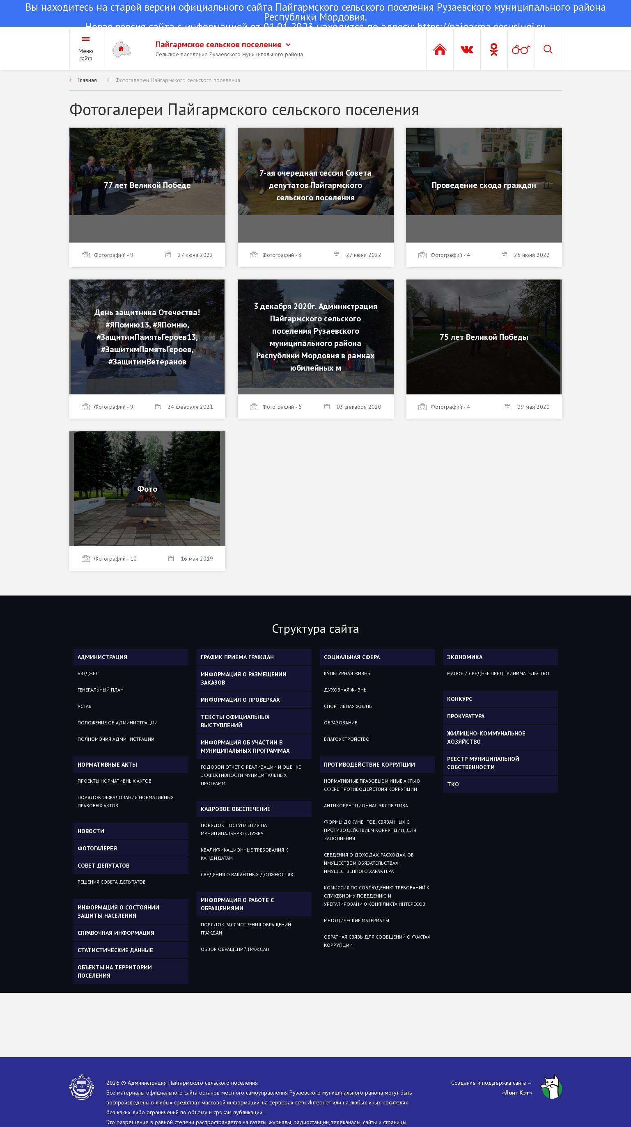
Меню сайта (85, 54)
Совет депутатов (103, 865)
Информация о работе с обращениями (237, 904)
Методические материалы (356, 920)
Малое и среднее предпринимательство (498, 673)
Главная (87, 80)
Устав (85, 706)
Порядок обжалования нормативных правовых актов (126, 801)
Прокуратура (465, 716)
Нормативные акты (107, 764)
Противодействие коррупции (369, 764)
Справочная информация (116, 933)
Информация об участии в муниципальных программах (245, 746)
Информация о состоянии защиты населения (118, 911)
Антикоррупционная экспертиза (366, 805)
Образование (340, 722)
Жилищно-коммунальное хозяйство (486, 737)
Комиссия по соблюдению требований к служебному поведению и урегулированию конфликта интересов (376, 895)
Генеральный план (101, 690)
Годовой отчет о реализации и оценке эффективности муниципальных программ (251, 775)
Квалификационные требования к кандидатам (244, 854)
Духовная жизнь (345, 690)
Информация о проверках (240, 699)
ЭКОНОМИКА (464, 657)
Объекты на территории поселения (115, 971)
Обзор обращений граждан (235, 949)
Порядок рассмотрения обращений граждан (246, 928)
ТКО (453, 784)
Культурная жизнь (347, 673)
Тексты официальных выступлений (235, 721)
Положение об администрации (118, 722)
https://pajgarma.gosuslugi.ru (481, 26)
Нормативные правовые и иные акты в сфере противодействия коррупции (372, 785)
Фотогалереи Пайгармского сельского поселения (177, 80)
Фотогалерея (97, 848)
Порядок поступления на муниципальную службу (234, 829)
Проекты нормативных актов (114, 781)
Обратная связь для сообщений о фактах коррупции (377, 941)
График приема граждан (237, 657)
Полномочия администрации (116, 739)
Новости (91, 831)
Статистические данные (115, 950)
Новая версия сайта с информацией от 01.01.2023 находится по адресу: (315, 17)
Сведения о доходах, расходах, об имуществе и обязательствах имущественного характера (369, 863)
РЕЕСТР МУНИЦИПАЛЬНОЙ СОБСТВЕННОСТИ (483, 763)
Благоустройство (346, 739)
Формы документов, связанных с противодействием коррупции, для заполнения (370, 830)
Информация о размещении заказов (244, 678)
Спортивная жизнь (348, 706)
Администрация (102, 657)
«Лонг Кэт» (517, 1092)
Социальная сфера (352, 657)
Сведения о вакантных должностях (247, 874)
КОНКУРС (459, 699)
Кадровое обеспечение (236, 809)
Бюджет (88, 673)
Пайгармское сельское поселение (223, 44)
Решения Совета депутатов (112, 882)
